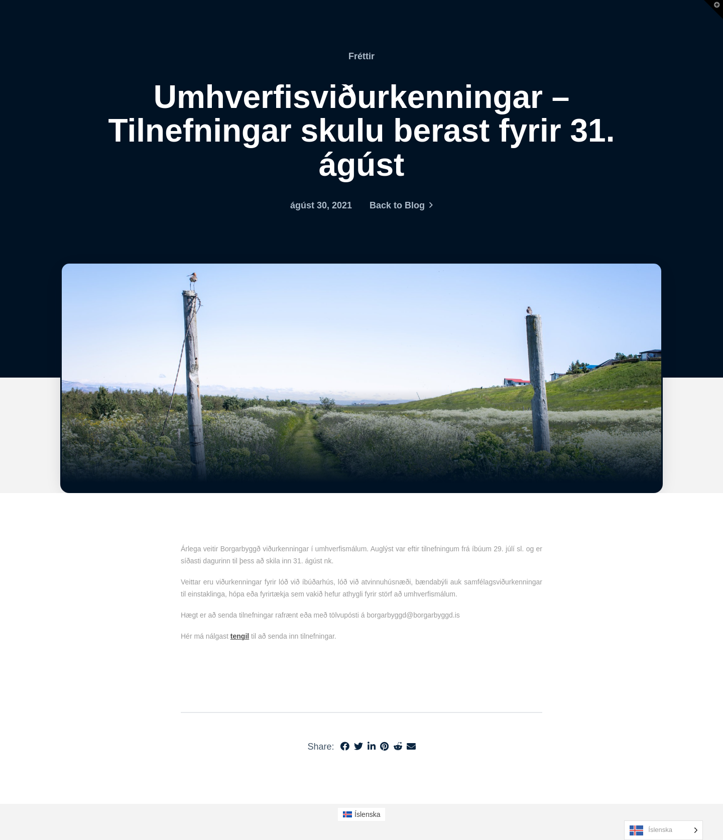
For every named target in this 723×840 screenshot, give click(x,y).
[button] (713, 9)
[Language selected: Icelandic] (663, 830)
